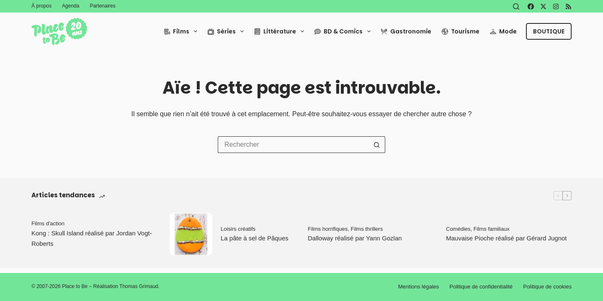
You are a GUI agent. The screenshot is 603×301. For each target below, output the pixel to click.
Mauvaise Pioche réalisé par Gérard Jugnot (506, 238)
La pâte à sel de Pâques (255, 238)
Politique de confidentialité (481, 286)
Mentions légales (418, 286)
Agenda (70, 6)
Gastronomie (406, 31)
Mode (503, 31)
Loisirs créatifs (238, 229)
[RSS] (568, 6)
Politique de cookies (547, 286)
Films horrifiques (328, 229)
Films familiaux (492, 229)
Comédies (458, 229)
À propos (41, 6)
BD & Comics (344, 31)
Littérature (280, 31)
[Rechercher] (516, 6)
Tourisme (460, 31)
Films (182, 31)
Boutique (548, 31)
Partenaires (102, 6)
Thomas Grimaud (138, 286)
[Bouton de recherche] (376, 144)
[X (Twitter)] (543, 6)
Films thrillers (367, 229)
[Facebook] (531, 6)
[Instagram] (556, 6)
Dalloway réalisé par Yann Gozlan (355, 238)
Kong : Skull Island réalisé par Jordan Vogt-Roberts (91, 238)
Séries (227, 31)
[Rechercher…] (293, 144)
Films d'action (47, 223)
